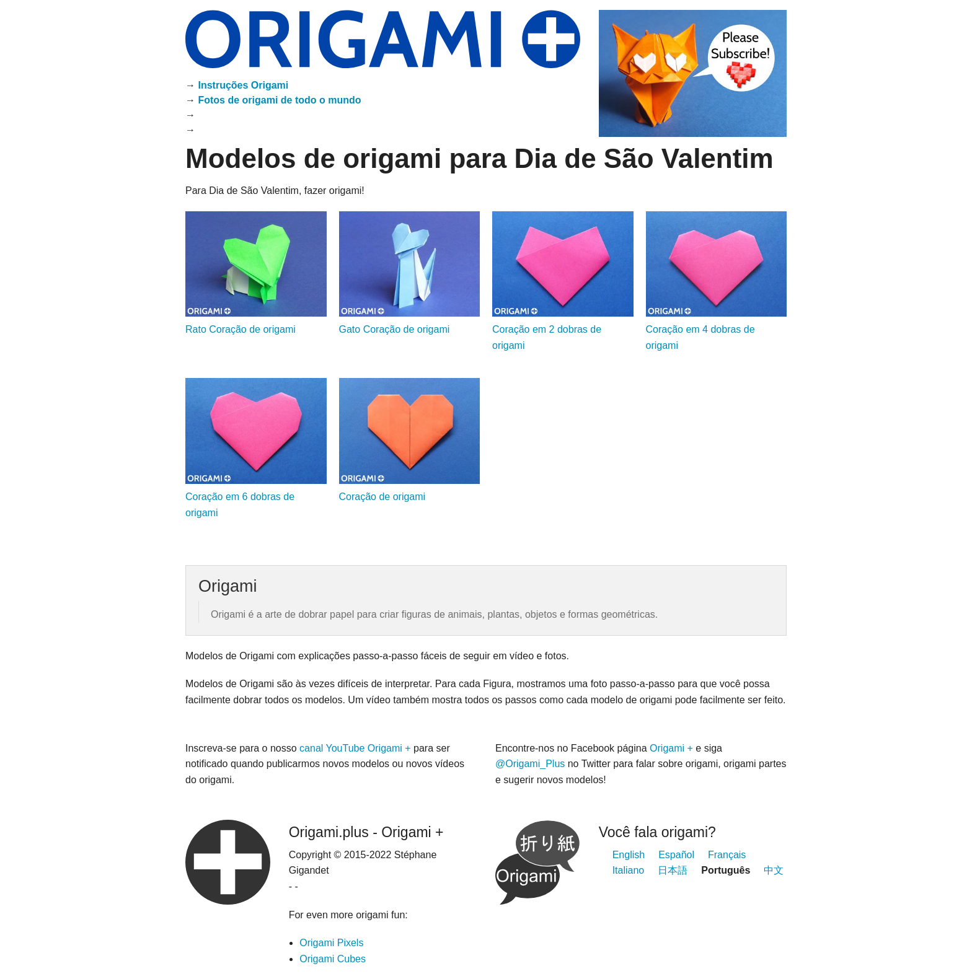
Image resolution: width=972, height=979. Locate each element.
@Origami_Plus (531, 763)
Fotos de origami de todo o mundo (279, 100)
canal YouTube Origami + (355, 748)
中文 (774, 870)
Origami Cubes (332, 959)
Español (676, 854)
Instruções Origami (243, 85)
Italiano (628, 870)
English (628, 854)
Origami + (671, 748)
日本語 (672, 870)
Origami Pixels (331, 942)
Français (727, 854)
